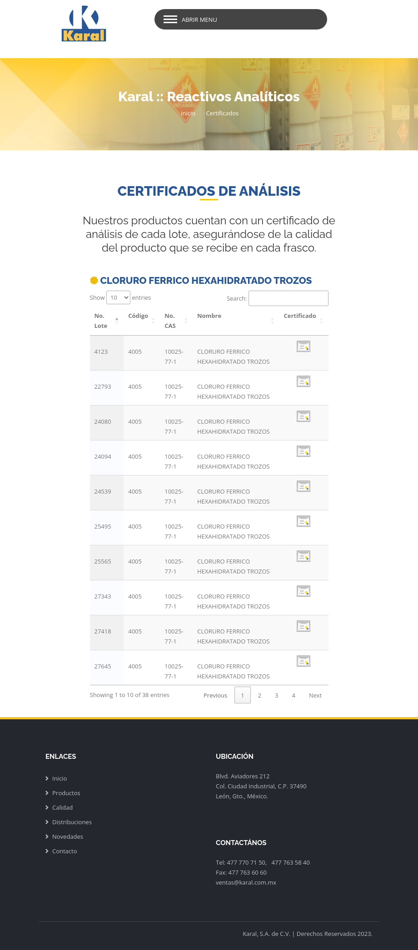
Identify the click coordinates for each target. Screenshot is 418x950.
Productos (66, 793)
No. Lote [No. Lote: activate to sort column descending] (101, 321)
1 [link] (242, 695)
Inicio (188, 113)
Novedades (67, 836)
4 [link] (293, 695)
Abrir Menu (199, 19)
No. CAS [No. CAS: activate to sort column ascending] (169, 321)
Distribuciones (72, 822)
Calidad (62, 807)
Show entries (120, 297)
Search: (277, 298)
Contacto (64, 851)
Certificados (222, 113)
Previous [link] (215, 695)
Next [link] (315, 695)
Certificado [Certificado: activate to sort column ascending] (300, 316)
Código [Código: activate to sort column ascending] (138, 316)
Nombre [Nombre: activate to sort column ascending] (209, 316)
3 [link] (276, 695)
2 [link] (259, 695)
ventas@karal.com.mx (246, 882)
